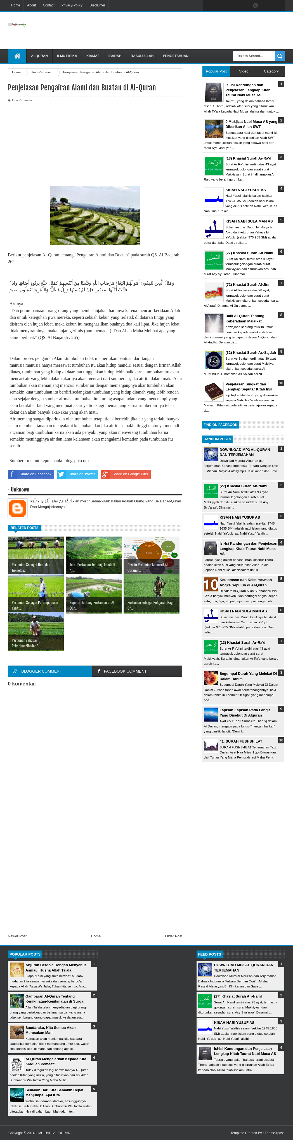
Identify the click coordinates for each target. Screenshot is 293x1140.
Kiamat (92, 56)
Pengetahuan (175, 56)
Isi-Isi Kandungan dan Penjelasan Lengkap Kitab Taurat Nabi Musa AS (248, 548)
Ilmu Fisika (67, 56)
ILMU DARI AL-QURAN (53, 1133)
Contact (48, 5)
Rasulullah (142, 56)
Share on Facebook (29, 474)
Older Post (173, 936)
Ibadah (115, 56)
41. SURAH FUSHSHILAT (240, 741)
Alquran (39, 56)
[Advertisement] (185, 30)
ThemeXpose (275, 1133)
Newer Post (17, 936)
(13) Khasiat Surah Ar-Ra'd (242, 642)
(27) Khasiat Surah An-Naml (243, 486)
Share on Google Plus (124, 474)
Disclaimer (97, 5)
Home (15, 5)
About (31, 5)
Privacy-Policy (72, 5)
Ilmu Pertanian (22, 100)
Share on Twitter (76, 474)
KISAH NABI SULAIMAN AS (243, 611)
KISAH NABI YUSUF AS (239, 517)
